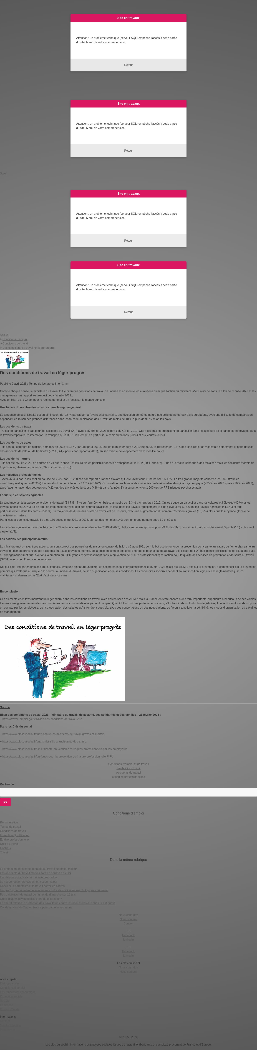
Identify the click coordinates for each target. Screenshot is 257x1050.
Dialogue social (9, 983)
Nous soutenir (128, 919)
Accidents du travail (128, 772)
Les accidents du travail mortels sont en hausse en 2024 (35, 873)
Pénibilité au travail (128, 768)
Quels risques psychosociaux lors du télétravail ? (31, 898)
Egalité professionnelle (14, 839)
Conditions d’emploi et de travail (128, 764)
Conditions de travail (13, 830)
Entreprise (6, 1004)
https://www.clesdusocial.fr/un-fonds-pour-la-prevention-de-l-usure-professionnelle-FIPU (57, 756)
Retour (128, 64)
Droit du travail (9, 843)
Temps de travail (10, 826)
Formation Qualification (14, 835)
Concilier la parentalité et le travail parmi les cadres (32, 886)
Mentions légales (10, 1025)
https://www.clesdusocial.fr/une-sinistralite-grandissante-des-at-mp (44, 741)
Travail (4, 852)
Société (4, 1000)
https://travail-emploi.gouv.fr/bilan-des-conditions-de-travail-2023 (42, 719)
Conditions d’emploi (12, 987)
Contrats (5, 848)
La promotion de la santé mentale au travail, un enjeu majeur (38, 868)
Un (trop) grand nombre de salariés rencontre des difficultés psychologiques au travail (54, 890)
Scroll (3, 173)
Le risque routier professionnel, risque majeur (28, 881)
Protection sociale (11, 996)
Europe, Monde (9, 1009)
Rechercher (7, 784)
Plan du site (7, 1029)
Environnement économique (18, 992)
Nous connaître (128, 914)
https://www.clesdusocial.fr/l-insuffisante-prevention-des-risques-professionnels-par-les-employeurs (64, 749)
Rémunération (9, 822)
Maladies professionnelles (128, 776)
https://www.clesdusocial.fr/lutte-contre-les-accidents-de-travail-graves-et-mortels (53, 734)
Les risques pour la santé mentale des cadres (29, 877)
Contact (128, 923)
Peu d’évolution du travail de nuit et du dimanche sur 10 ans (38, 894)
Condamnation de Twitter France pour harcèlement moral (36, 907)
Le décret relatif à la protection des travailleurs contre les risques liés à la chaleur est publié (57, 903)
